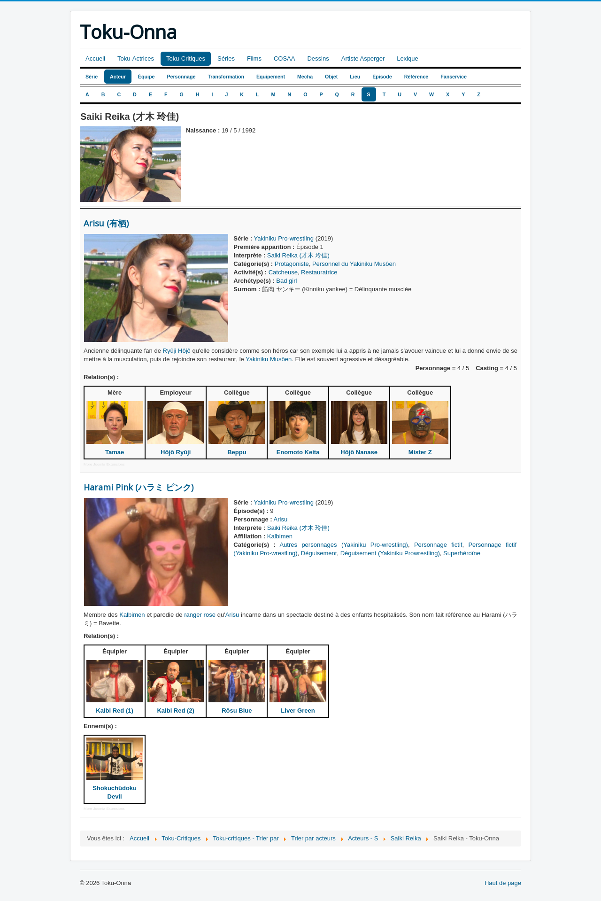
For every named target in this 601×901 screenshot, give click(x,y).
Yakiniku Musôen (269, 359)
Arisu (281, 519)
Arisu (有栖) (106, 223)
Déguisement (319, 553)
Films (254, 58)
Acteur (118, 76)
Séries (226, 58)
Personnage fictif (438, 544)
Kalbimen (280, 536)
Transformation (226, 76)
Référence (416, 76)
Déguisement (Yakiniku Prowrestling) (390, 553)
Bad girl (286, 280)
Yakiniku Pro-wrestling (284, 238)
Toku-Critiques (185, 58)
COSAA (284, 58)
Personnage (181, 76)
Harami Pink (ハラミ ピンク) (138, 487)
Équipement (270, 76)
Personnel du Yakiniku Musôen (354, 263)
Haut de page (503, 882)
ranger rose (200, 614)
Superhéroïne (461, 553)
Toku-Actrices (135, 58)
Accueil (95, 58)
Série (91, 76)
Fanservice (453, 76)
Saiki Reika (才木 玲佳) (298, 255)
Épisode (382, 76)
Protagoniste (292, 263)
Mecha (305, 76)
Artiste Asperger (363, 58)
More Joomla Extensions (104, 464)
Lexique (407, 58)
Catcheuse (283, 272)
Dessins (318, 58)
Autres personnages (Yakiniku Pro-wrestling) (343, 544)
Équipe (146, 76)
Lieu (355, 76)
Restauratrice (319, 272)
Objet (331, 76)
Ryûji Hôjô (177, 350)
